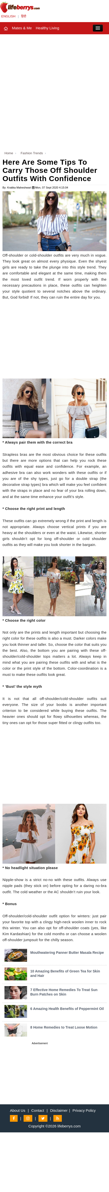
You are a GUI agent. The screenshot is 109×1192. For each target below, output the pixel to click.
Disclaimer (59, 1110)
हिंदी (23, 16)
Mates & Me (22, 28)
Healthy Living (47, 28)
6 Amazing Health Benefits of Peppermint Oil (67, 1009)
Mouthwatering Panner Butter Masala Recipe (67, 953)
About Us (17, 1110)
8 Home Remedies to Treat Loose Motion (63, 1027)
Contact (37, 1110)
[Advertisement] (54, 91)
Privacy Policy (84, 1110)
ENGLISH (8, 16)
